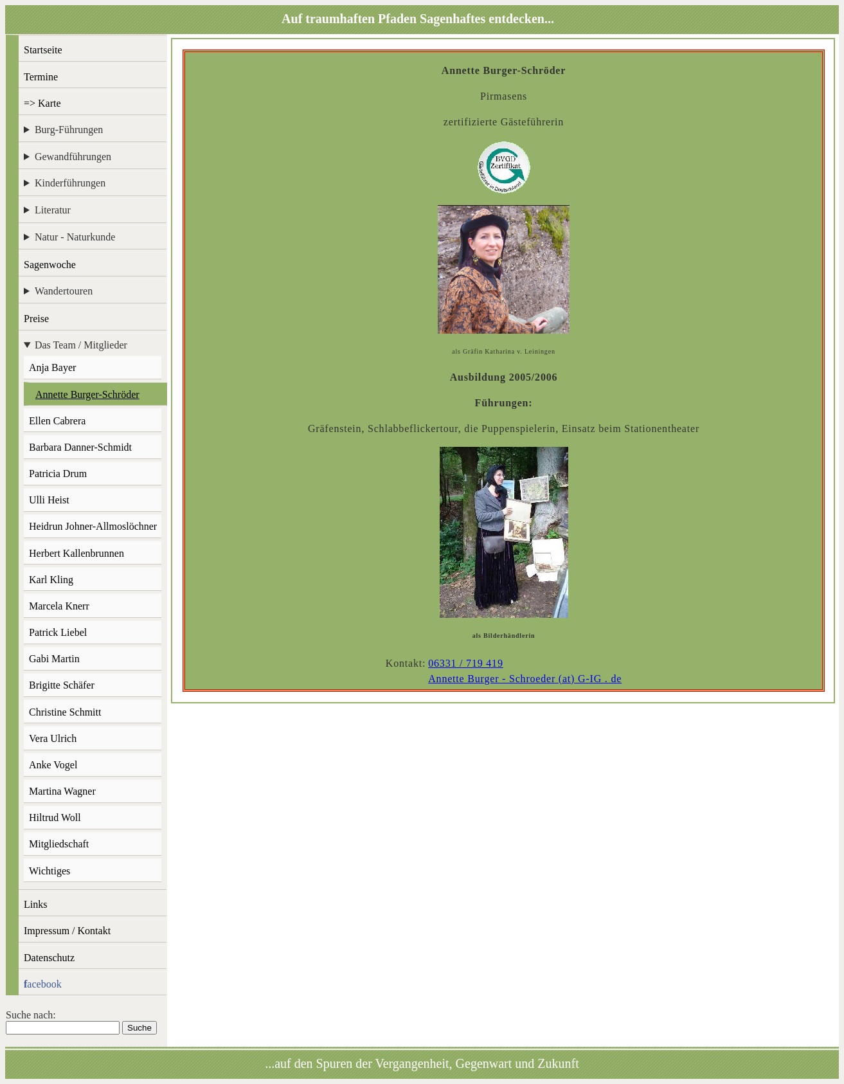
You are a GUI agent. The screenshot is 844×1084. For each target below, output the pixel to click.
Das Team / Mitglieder (81, 344)
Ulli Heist (49, 499)
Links (35, 904)
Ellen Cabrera (57, 420)
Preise (36, 318)
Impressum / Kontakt (67, 930)
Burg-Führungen (69, 129)
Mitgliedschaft (59, 843)
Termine (41, 76)
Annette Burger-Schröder (87, 394)
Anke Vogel (53, 764)
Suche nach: (31, 1014)
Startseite (43, 49)
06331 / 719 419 (465, 663)
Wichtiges (49, 870)
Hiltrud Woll (55, 817)
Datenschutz (49, 957)
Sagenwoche (50, 264)
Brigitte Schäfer (61, 685)
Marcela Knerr (59, 606)
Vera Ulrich (52, 738)
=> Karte (42, 103)
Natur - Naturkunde (75, 236)
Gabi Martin (54, 658)
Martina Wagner (62, 791)
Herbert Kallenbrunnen (76, 553)
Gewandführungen (73, 156)
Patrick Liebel (58, 632)
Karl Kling (51, 579)
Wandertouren (64, 290)
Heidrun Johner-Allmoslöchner (93, 526)
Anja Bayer (52, 367)
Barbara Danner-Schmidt (80, 447)
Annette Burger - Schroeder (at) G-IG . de (525, 678)
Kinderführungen (70, 182)
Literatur (53, 209)
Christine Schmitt (65, 712)
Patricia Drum (58, 473)
